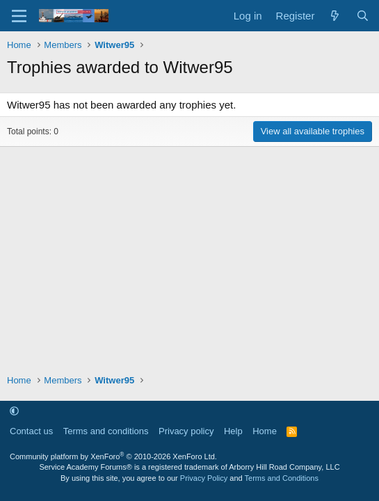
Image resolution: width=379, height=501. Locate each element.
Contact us (31, 431)
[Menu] (19, 16)
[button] (14, 411)
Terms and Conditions (281, 478)
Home (264, 431)
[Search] (362, 16)
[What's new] (334, 16)
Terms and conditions (106, 431)
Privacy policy (186, 431)
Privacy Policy (203, 478)
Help (233, 431)
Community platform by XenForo (113, 456)
